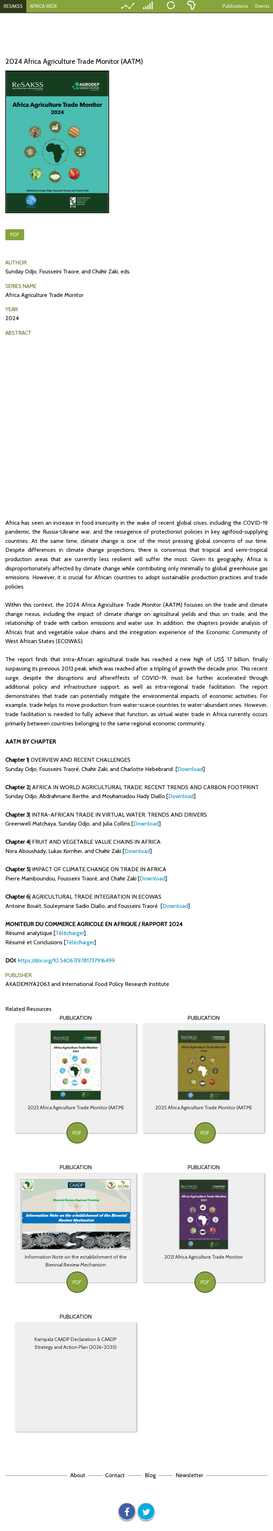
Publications (235, 6)
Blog (150, 1475)
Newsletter (189, 1475)
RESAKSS (13, 6)
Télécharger (69, 933)
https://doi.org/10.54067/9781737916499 (66, 960)
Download (190, 769)
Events (262, 6)
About (77, 1475)
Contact (115, 1475)
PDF (14, 234)
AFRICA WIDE (43, 6)
